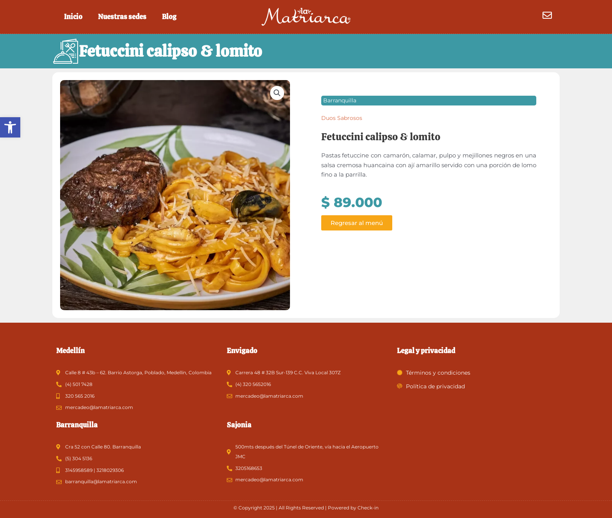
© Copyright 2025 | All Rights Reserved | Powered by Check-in (306, 508)
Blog (169, 16)
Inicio (73, 16)
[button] (10, 127)
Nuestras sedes (122, 16)
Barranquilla (339, 101)
